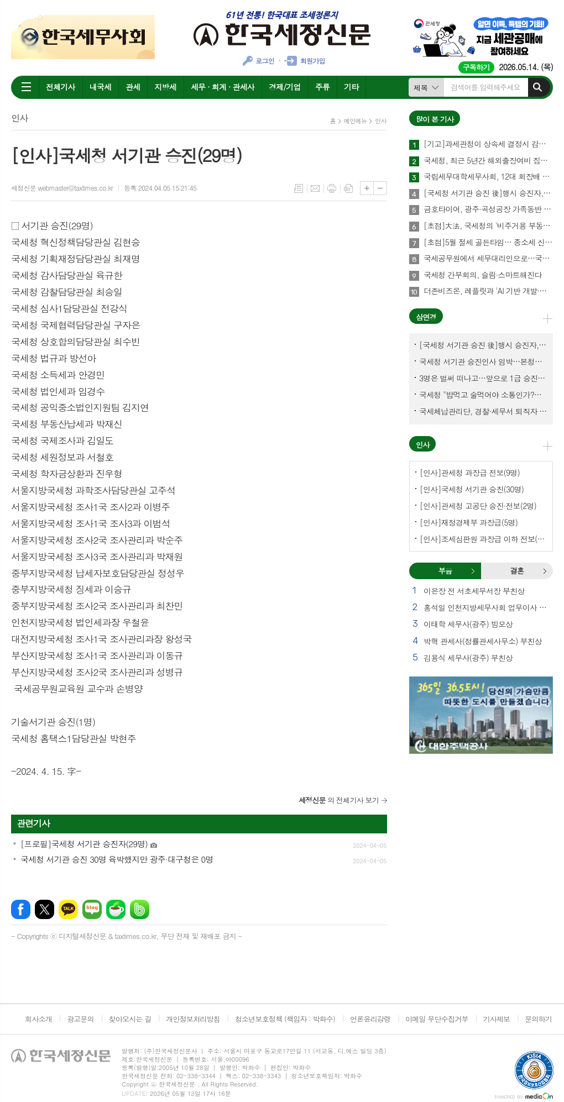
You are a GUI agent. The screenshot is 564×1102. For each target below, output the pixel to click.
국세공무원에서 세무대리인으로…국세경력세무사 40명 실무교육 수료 (488, 258)
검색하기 (537, 87)
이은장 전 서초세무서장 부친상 (474, 591)
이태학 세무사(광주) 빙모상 (468, 624)
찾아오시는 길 (130, 1019)
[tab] (445, 571)
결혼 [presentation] (517, 570)
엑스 (44, 909)
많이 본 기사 (434, 119)
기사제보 (496, 1019)
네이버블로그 (92, 909)
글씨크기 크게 (367, 188)
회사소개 (38, 1019)
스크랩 (348, 188)
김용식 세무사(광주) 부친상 (468, 658)
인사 (381, 121)
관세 (133, 86)
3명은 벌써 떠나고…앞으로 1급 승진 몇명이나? (483, 378)
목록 (298, 188)
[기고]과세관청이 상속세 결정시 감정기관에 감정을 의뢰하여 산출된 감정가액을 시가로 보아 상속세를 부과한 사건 (488, 144)
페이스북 (20, 909)
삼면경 (426, 317)
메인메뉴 (355, 121)
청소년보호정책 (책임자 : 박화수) (285, 1019)
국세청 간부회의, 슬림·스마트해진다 (482, 275)
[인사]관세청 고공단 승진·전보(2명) (478, 505)
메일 (315, 188)
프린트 (331, 188)
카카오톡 (68, 909)
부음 (472, 571)
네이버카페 (116, 909)
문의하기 (538, 1019)
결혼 (544, 571)
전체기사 (60, 86)
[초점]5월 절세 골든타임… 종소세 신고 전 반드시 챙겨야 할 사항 (488, 242)
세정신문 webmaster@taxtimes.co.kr (62, 187)
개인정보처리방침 (193, 1019)
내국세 (100, 86)
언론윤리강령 (370, 1019)
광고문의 (80, 1019)
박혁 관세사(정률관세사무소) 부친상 (483, 641)
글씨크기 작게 (380, 188)
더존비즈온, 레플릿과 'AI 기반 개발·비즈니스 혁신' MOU (488, 291)
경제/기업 (285, 86)
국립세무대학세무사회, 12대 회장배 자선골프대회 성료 (488, 176)
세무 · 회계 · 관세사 (222, 86)
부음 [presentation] (445, 570)
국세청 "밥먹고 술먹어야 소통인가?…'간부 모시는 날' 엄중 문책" (483, 394)
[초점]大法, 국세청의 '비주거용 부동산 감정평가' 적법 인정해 (488, 226)
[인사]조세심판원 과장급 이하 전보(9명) (483, 538)
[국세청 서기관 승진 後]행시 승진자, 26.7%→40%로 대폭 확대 (488, 193)
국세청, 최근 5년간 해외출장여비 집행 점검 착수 (488, 160)
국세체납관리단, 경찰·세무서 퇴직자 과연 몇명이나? (483, 411)
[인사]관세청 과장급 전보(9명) (470, 472)
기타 (351, 86)
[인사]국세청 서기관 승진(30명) (472, 489)
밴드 (139, 909)
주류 (322, 86)
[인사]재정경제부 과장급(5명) (469, 522)
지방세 (165, 86)
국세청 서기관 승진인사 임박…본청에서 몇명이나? (483, 361)
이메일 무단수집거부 (436, 1019)
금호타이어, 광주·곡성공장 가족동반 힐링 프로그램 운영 (488, 209)
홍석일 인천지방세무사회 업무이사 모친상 (488, 607)
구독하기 (476, 67)
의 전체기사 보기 (339, 800)
